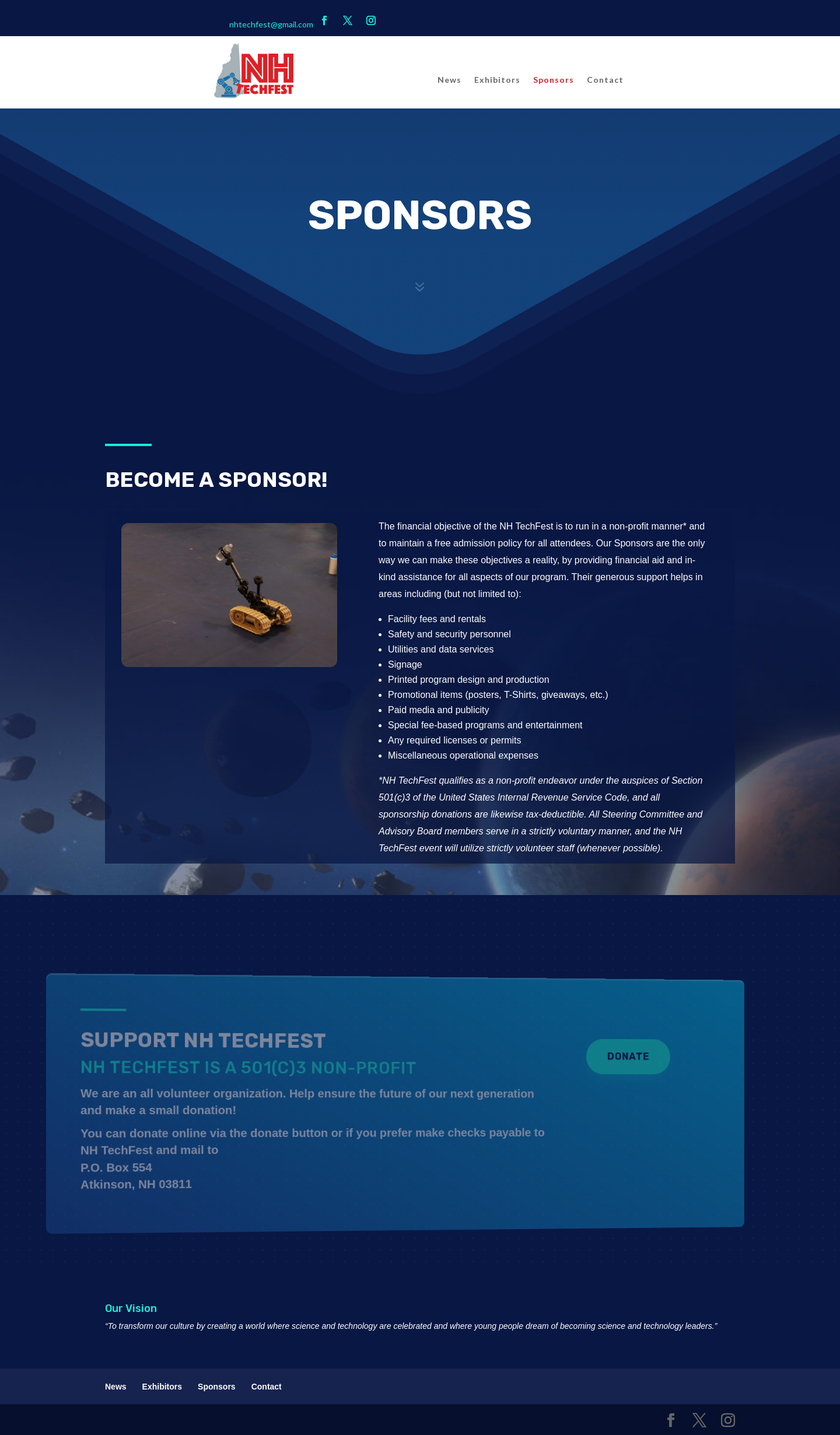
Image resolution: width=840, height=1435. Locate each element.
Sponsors (553, 80)
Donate (579, 1059)
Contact (605, 80)
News (449, 80)
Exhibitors (497, 80)
